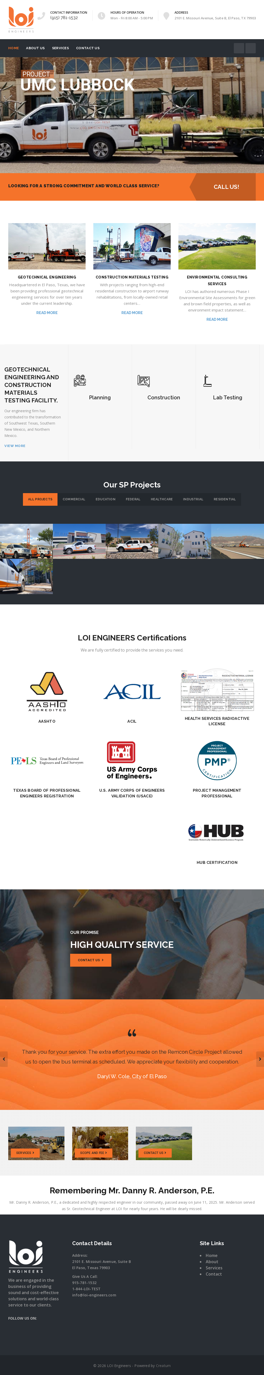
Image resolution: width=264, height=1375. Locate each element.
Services (60, 48)
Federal (133, 499)
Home (13, 48)
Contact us (91, 960)
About (212, 1261)
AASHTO (46, 721)
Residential (225, 499)
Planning (100, 397)
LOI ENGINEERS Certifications (132, 637)
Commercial (74, 499)
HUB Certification (217, 862)
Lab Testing (227, 397)
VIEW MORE (15, 446)
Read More (47, 313)
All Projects (40, 499)
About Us (35, 48)
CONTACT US (155, 1153)
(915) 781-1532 (64, 17)
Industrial (193, 499)
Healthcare (162, 499)
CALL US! (222, 186)
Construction (163, 397)
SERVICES (25, 1153)
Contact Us (88, 48)
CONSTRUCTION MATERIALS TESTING (132, 277)
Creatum (163, 1365)
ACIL (131, 721)
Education (106, 499)
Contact (214, 1274)
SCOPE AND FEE (93, 1153)
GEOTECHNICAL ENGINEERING (47, 277)
